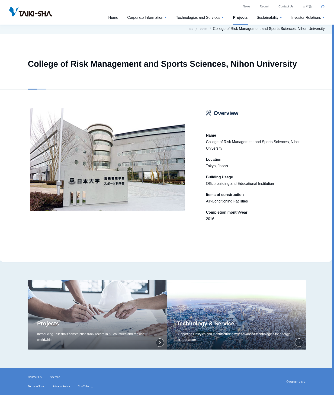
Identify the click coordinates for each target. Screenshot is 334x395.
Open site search (323, 7)
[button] (147, 18)
